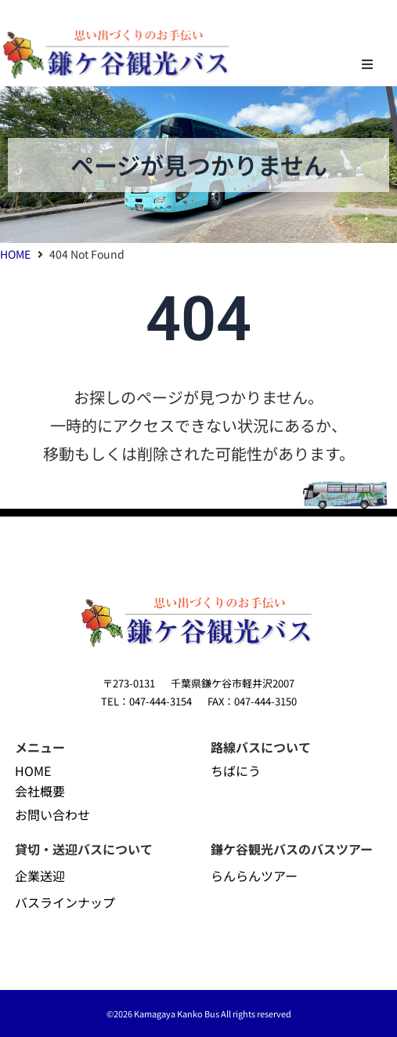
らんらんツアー (254, 875)
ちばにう (236, 770)
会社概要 (40, 790)
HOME (15, 254)
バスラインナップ (65, 902)
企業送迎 (40, 875)
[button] (367, 64)
